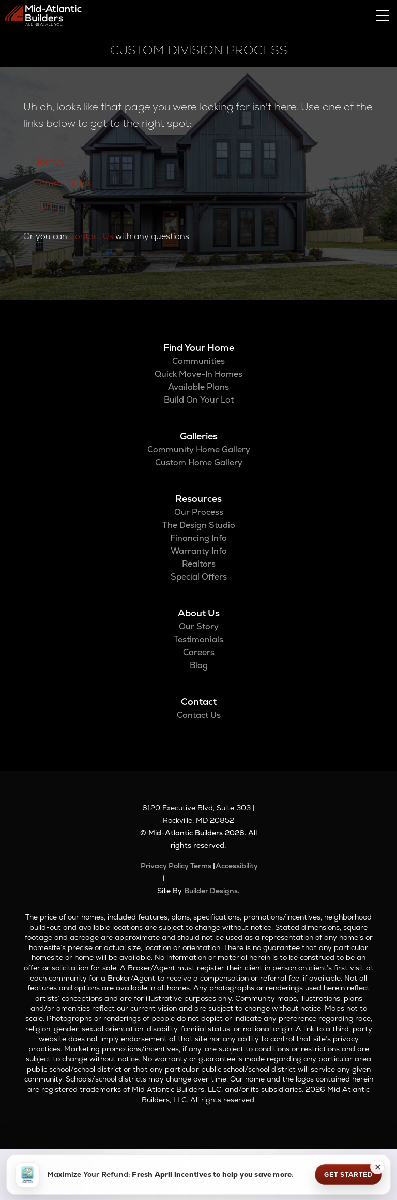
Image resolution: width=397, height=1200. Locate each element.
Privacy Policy (165, 865)
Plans (45, 205)
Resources (198, 499)
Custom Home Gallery (198, 462)
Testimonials (198, 639)
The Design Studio (198, 525)
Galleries (199, 436)
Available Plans (198, 386)
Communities (62, 183)
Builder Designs (211, 890)
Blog (199, 665)
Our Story (199, 626)
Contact (199, 701)
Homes (49, 161)
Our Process (198, 512)
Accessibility (237, 865)
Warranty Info (199, 550)
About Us (199, 613)
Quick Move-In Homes (198, 373)
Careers (199, 652)
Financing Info (198, 537)
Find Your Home (198, 347)
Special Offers (199, 576)
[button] (377, 1167)
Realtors (199, 563)
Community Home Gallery (198, 449)
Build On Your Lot (199, 399)
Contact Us (91, 236)
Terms (200, 865)
